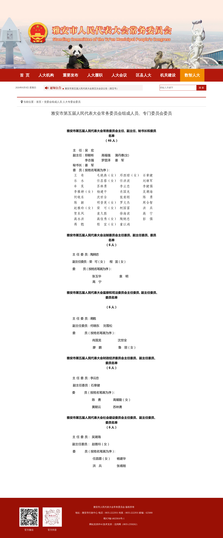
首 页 (24, 75)
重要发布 (70, 75)
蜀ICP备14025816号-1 (113, 518)
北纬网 (117, 524)
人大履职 (95, 75)
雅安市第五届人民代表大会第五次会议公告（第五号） (92, 89)
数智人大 (192, 75)
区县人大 (143, 75)
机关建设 (168, 75)
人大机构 (46, 75)
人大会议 (119, 75)
